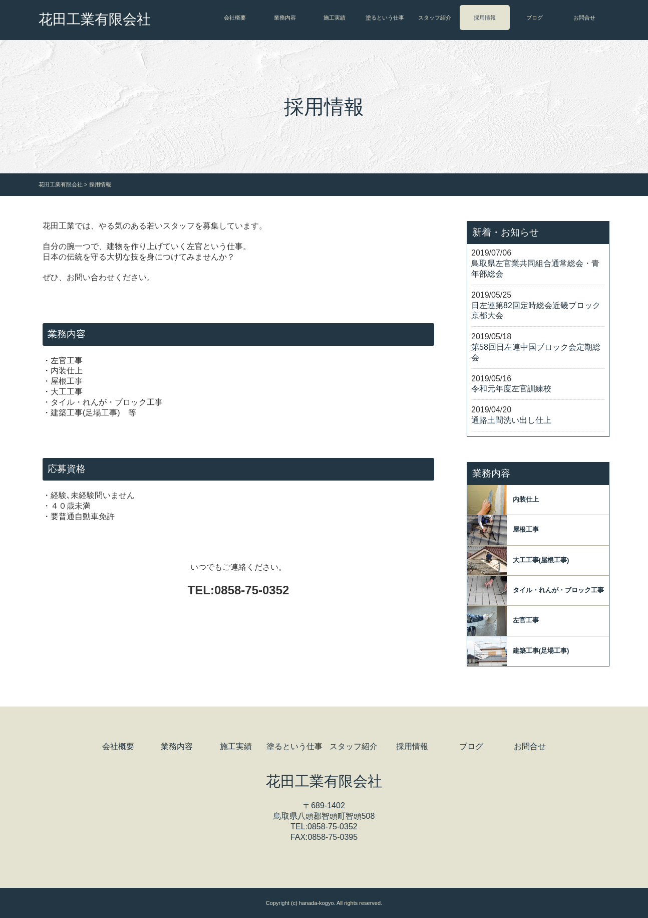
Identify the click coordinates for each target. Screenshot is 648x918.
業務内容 (285, 18)
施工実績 (334, 18)
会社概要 (235, 18)
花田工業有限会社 (95, 19)
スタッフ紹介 (434, 18)
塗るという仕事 (385, 18)
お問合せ (584, 18)
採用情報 (485, 18)
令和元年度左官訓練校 (511, 388)
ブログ (534, 18)
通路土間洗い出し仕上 (511, 420)
